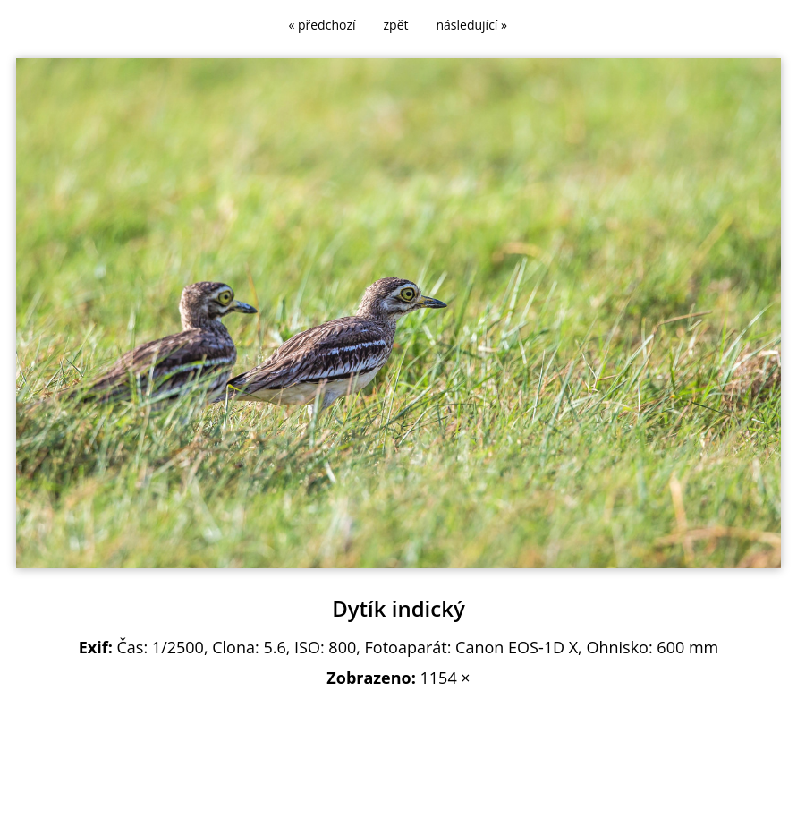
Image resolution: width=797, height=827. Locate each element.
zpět (396, 24)
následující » (472, 24)
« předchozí (321, 24)
